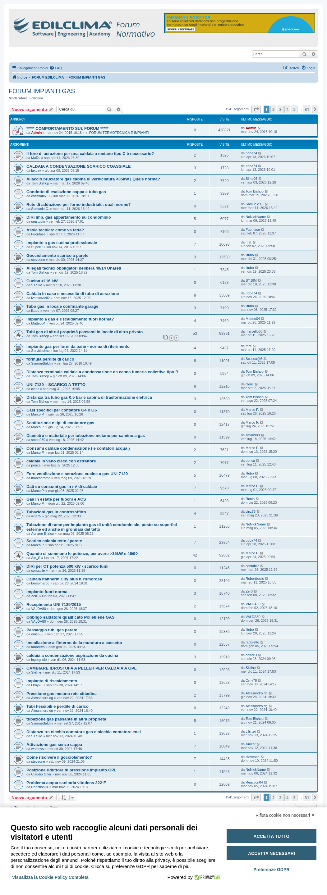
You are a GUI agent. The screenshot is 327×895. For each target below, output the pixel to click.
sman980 (38, 440)
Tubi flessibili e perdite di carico (57, 706)
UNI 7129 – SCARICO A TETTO (55, 384)
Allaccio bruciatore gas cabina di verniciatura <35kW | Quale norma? (93, 179)
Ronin (250, 499)
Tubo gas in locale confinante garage (62, 306)
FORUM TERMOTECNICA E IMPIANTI (119, 132)
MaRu (35, 158)
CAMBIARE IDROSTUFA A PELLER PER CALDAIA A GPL (81, 668)
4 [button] (287, 109)
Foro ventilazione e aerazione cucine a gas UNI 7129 (77, 473)
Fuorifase (38, 234)
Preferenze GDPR (271, 869)
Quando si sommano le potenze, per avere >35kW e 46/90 (82, 553)
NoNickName (256, 217)
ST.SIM (36, 285)
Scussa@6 (254, 359)
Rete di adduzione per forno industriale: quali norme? (78, 204)
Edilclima (36, 98)
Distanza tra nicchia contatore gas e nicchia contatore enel (83, 731)
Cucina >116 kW (42, 281)
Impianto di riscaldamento (51, 681)
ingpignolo (39, 659)
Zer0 (34, 596)
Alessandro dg (42, 698)
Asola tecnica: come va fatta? (55, 230)
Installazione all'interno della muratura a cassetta (74, 642)
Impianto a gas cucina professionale (61, 242)
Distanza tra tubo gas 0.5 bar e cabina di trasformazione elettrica (89, 397)
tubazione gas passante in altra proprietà (66, 719)
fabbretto (37, 647)
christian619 (40, 196)
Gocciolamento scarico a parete (57, 255)
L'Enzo (251, 731)
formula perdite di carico (50, 359)
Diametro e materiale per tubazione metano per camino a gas (85, 435)
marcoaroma (40, 478)
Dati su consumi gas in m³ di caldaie (61, 486)
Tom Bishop (40, 183)
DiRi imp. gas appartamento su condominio (68, 217)
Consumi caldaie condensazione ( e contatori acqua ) (78, 448)
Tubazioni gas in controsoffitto (56, 512)
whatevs (37, 749)
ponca (35, 465)
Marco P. (37, 414)
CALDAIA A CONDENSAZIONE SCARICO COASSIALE (78, 166)
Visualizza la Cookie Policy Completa (50, 877)
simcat (251, 744)
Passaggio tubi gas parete (51, 630)
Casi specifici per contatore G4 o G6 (61, 410)
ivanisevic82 (40, 298)
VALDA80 (38, 609)
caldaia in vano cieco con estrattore (61, 461)
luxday (36, 170)
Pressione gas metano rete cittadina (61, 693)
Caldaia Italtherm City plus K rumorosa (64, 579)
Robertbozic (255, 578)
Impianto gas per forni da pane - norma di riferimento (78, 346)
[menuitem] (55, 68)
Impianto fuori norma (46, 591)
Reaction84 (39, 787)
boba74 (251, 153)
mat (248, 242)
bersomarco (40, 583)
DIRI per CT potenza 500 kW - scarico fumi (67, 566)
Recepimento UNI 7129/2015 (53, 604)
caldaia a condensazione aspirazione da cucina (72, 655)
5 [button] (294, 109)
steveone (38, 259)
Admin (36, 132)
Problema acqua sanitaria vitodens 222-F (66, 782)
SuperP (37, 247)
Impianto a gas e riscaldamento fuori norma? (70, 319)
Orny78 (36, 685)
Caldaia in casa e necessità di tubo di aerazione (72, 293)
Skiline (36, 672)
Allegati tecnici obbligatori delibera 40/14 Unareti (73, 268)
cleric (35, 389)
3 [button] (280, 109)
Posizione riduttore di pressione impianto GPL (71, 770)
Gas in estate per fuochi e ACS (56, 499)
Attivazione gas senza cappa (54, 744)
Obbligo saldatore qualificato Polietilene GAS (70, 617)
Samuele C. (40, 209)
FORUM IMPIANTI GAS (42, 91)
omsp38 (37, 634)
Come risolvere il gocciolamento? (59, 757)
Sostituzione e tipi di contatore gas (60, 422)
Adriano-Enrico (42, 533)
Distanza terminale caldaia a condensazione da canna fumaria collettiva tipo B (102, 372)
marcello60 (254, 331)
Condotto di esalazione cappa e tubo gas (66, 191)
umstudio (38, 221)
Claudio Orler (41, 774)
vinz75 (36, 516)
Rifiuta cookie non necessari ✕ (285, 815)
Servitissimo (40, 350)
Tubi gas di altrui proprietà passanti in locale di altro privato (84, 331)
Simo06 (251, 178)
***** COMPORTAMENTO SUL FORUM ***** (67, 128)
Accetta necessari (271, 853)
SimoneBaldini (42, 363)
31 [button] (307, 109)
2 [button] (273, 109)
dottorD (251, 655)
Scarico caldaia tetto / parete (54, 540)
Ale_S (35, 558)
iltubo (250, 255)
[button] (256, 109)
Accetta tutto (272, 836)
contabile (38, 570)
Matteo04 (38, 323)
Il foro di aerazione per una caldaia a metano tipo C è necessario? (90, 153)
